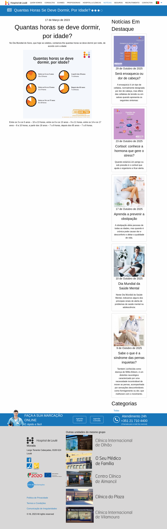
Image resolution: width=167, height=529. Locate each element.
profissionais (73, 3)
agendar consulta (97, 420)
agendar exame (79, 420)
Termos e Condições (36, 503)
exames (60, 3)
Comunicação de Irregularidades (42, 508)
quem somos (36, 3)
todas (116, 411)
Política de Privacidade (37, 498)
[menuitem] (36, 2)
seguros (118, 3)
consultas (50, 3)
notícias (108, 3)
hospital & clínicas (92, 3)
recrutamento (132, 3)
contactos (147, 3)
